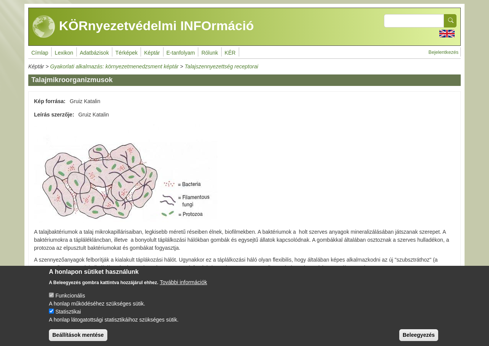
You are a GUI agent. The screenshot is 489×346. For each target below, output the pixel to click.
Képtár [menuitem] (152, 53)
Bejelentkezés (443, 52)
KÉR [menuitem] (230, 53)
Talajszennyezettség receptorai (221, 66)
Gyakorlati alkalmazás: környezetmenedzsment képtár (114, 66)
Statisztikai (68, 317)
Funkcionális (70, 301)
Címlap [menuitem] (39, 53)
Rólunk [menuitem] (209, 53)
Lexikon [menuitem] (64, 53)
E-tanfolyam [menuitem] (181, 53)
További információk (183, 288)
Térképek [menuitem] (126, 53)
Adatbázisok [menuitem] (94, 53)
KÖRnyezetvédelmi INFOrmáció (143, 26)
